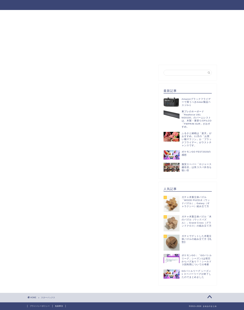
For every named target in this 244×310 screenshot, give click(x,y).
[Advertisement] (188, 38)
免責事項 (59, 306)
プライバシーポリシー (40, 306)
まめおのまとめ (122, 3)
